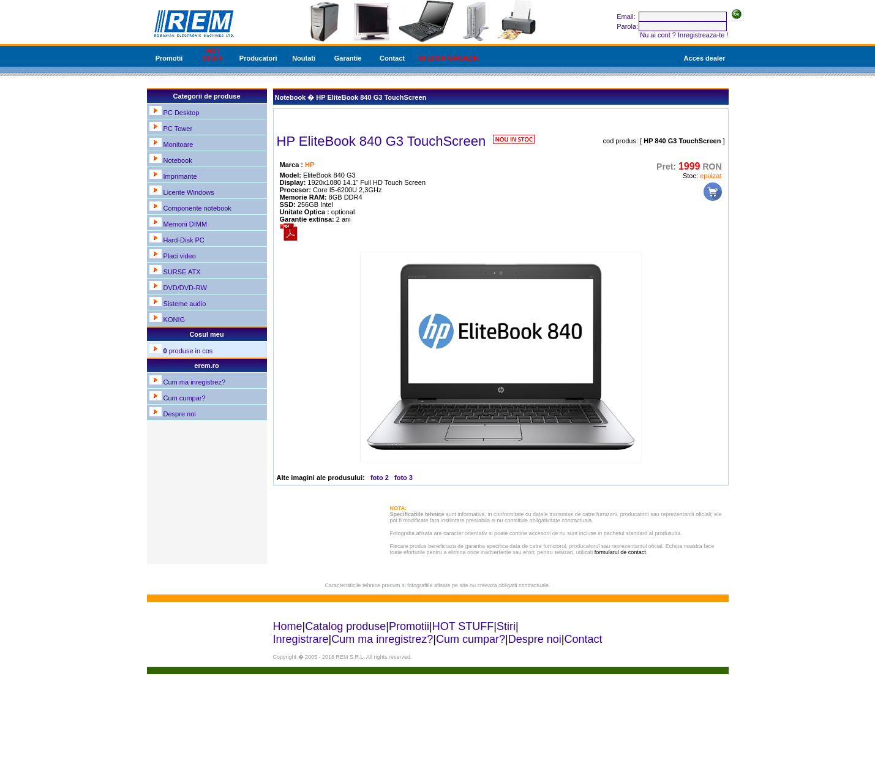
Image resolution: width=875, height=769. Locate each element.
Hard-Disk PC (184, 240)
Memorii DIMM (185, 224)
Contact (392, 58)
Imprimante (180, 176)
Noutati (303, 58)
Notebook (177, 160)
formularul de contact (620, 552)
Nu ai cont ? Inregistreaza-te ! (684, 35)
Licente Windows (188, 192)
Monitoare (178, 144)
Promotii (169, 58)
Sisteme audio (184, 303)
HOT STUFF (212, 54)
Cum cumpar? (184, 398)
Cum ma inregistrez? (194, 382)
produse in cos (188, 350)
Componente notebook (197, 208)
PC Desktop (181, 112)
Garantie (348, 58)
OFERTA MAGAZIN (448, 58)
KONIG (174, 319)
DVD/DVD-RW (185, 287)
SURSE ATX (182, 272)
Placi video (179, 256)
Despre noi (179, 414)
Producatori (258, 58)
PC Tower (177, 128)
